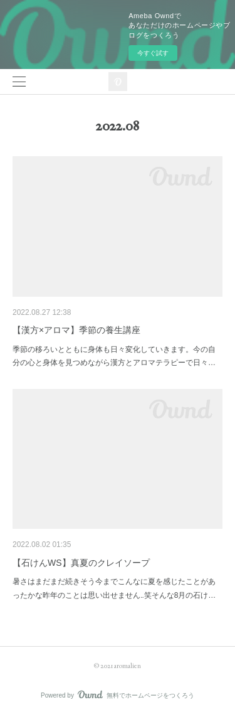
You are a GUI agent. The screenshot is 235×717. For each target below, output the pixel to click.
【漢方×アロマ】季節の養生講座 (76, 330)
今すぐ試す (153, 53)
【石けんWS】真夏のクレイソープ (81, 563)
